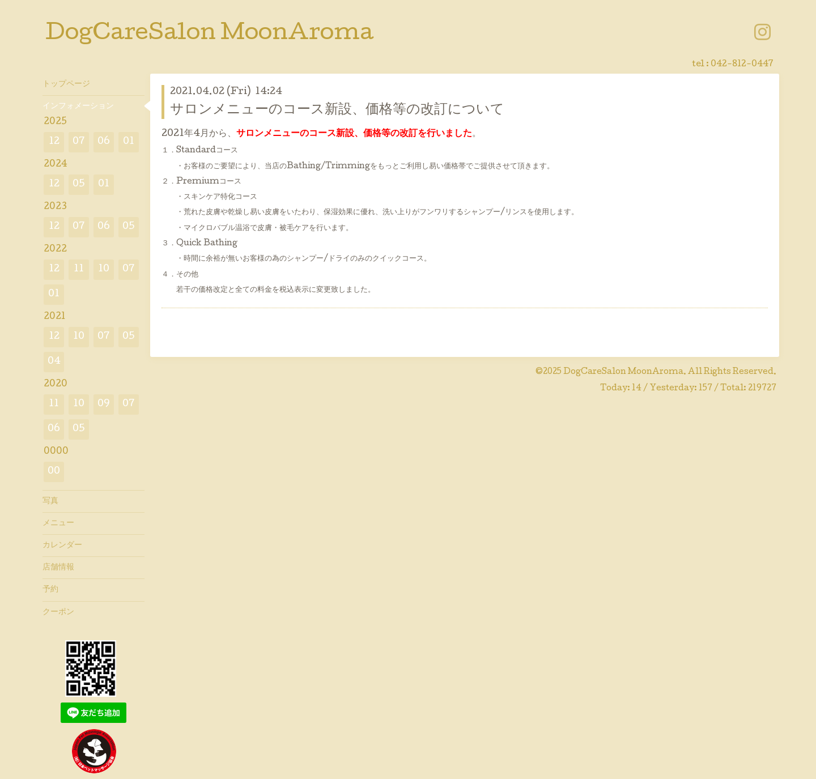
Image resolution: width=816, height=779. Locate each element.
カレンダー (62, 545)
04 (54, 362)
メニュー (58, 523)
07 (79, 142)
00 (54, 471)
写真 (50, 501)
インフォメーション (78, 106)
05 (79, 184)
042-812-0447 (742, 64)
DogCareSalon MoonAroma (209, 34)
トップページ (66, 84)
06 (103, 142)
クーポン (58, 612)
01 (128, 142)
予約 (50, 589)
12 (54, 142)
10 (103, 269)
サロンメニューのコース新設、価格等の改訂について (337, 110)
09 (103, 404)
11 (79, 269)
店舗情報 (58, 567)
